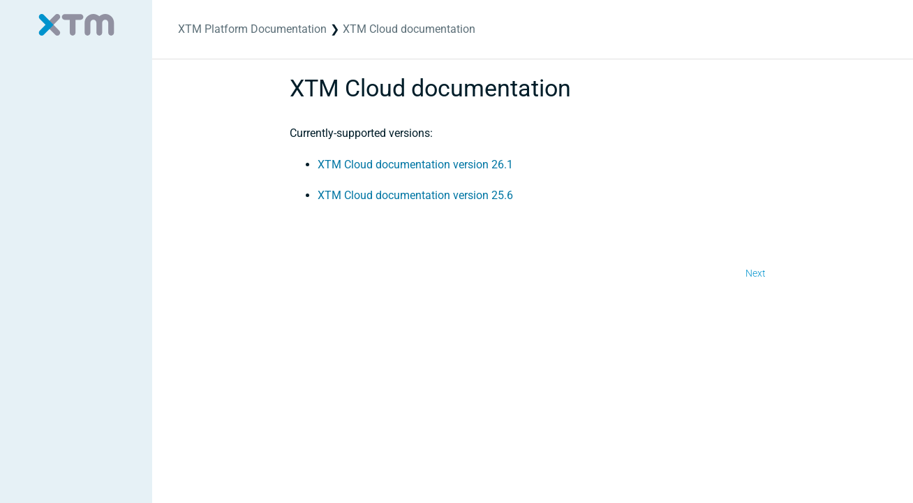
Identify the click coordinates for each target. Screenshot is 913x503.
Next (755, 273)
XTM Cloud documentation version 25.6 (415, 195)
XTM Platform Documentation (252, 29)
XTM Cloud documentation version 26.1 (415, 164)
